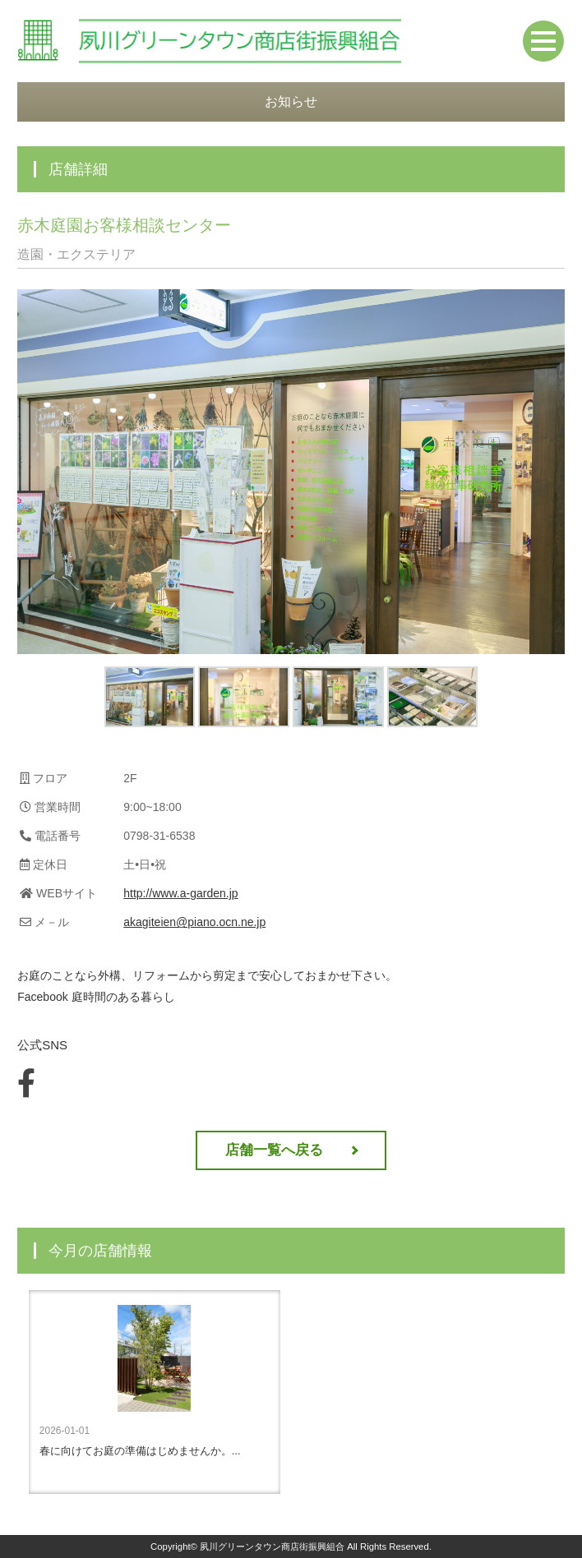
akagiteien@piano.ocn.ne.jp (194, 922)
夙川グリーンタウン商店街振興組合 (272, 1546)
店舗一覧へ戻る (274, 1150)
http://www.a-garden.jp (180, 893)
